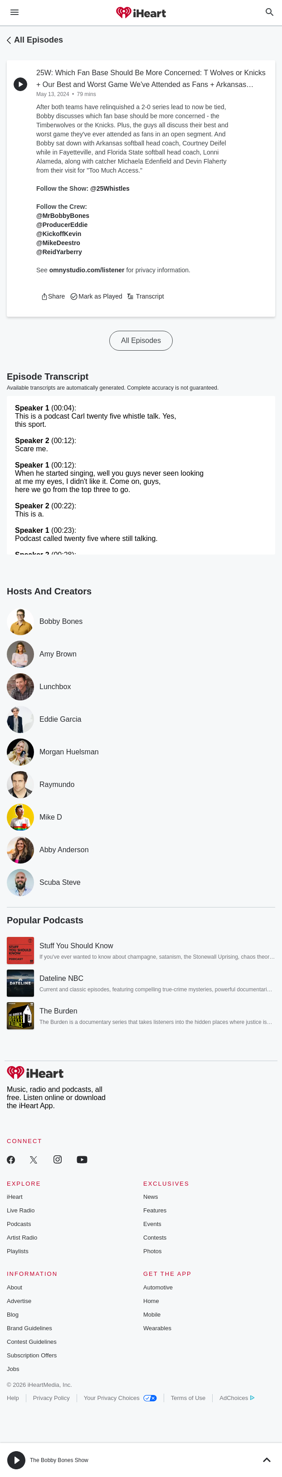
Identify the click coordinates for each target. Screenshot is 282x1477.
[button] (52, 296)
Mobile (151, 1314)
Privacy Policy (51, 1398)
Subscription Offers (32, 1355)
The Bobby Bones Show (59, 1460)
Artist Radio (22, 1237)
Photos (152, 1251)
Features (154, 1210)
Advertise (19, 1301)
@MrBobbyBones (62, 215)
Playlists (18, 1251)
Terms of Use (188, 1398)
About (14, 1287)
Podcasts (19, 1224)
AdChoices (236, 1398)
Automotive (158, 1287)
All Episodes (38, 39)
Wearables (157, 1328)
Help (13, 1398)
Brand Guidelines (29, 1328)
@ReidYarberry (59, 252)
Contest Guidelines (32, 1341)
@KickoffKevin (58, 233)
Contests (154, 1237)
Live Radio (20, 1210)
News (150, 1196)
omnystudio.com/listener (87, 270)
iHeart (15, 1196)
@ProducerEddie (62, 224)
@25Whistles (110, 188)
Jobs (13, 1369)
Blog (13, 1314)
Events (152, 1224)
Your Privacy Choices (120, 1398)
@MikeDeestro (58, 242)
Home (151, 1301)
